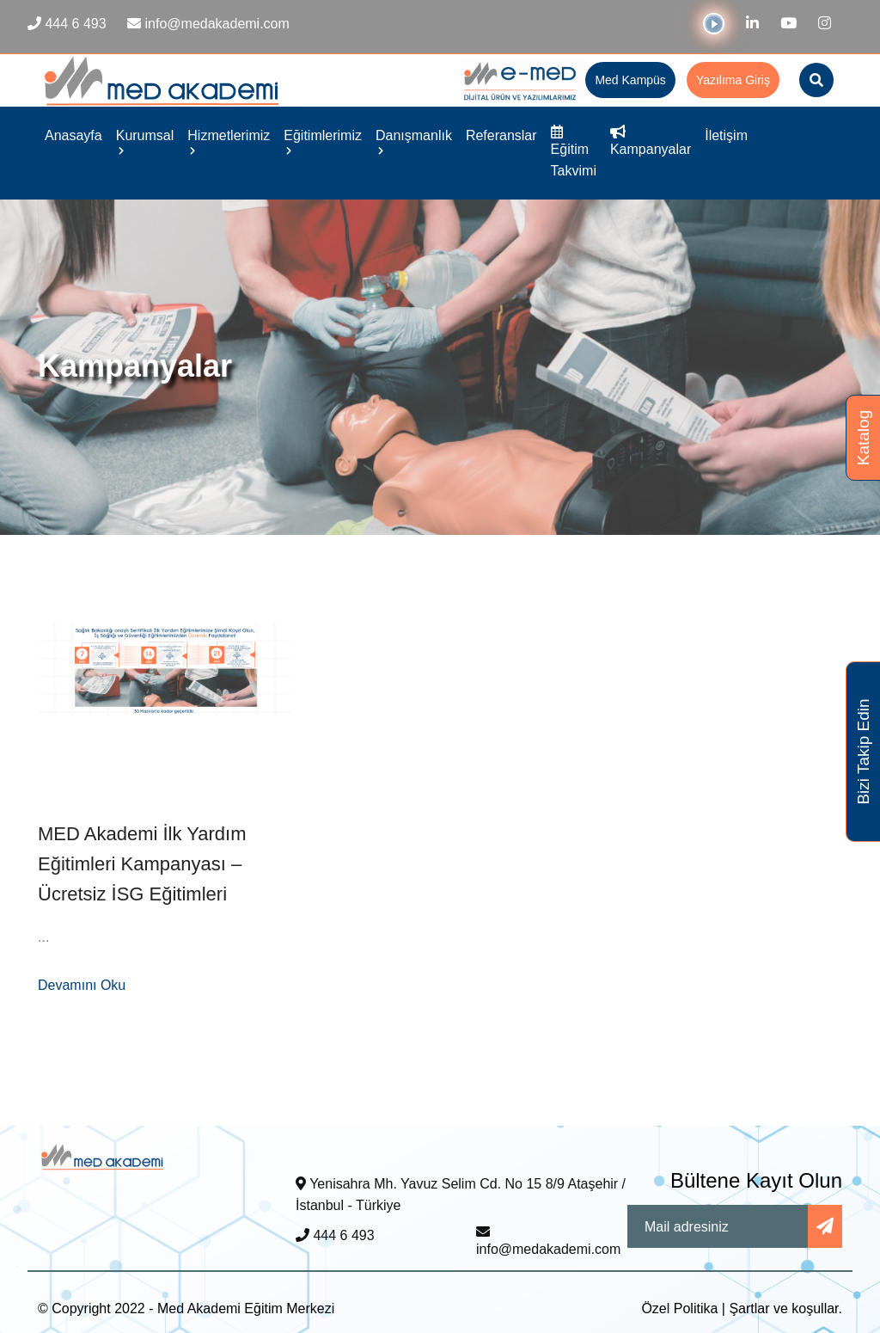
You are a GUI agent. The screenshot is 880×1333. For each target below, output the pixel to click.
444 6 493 (335, 1235)
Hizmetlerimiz (228, 141)
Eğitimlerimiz (323, 141)
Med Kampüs (630, 80)
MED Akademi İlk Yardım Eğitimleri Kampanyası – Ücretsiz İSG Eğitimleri (142, 864)
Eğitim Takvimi (573, 152)
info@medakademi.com (548, 1241)
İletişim (726, 135)
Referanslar (501, 135)
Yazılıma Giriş (733, 80)
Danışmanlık (414, 141)
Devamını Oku (81, 985)
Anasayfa (73, 135)
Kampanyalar (650, 141)
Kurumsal (145, 141)
